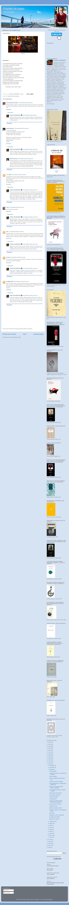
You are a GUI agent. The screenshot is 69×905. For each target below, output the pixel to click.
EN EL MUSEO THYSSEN (55, 804)
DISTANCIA (52, 813)
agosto (51, 823)
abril (50, 831)
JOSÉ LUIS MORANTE (15, 115)
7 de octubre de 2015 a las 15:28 (30, 217)
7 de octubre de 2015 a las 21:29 (30, 244)
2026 (49, 742)
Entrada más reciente (9, 334)
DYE (7, 231)
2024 (49, 746)
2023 (49, 748)
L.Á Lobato (9, 174)
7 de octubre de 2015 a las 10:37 (30, 189)
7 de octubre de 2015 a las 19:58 (16, 231)
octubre (51, 769)
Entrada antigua (38, 334)
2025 (49, 744)
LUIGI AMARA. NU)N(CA (54, 795)
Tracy (7, 207)
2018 (49, 758)
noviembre (51, 767)
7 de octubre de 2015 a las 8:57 (30, 115)
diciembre (51, 765)
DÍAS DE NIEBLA (53, 776)
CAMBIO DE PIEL (53, 806)
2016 (49, 761)
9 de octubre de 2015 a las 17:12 (21, 281)
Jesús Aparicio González (12, 102)
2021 (49, 752)
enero (50, 837)
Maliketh (37, 899)
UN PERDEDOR (53, 798)
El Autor (8, 257)
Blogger (51, 899)
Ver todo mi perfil (50, 103)
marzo (51, 833)
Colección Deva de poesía (13, 96)
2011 (49, 845)
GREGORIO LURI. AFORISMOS (56, 815)
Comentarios (6, 892)
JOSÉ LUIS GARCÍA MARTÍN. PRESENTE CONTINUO (56, 801)
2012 (49, 843)
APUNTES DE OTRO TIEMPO (56, 781)
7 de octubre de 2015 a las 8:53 (25, 102)
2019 (49, 756)
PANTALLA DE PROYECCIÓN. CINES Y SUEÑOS (56, 787)
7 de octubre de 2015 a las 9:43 (19, 174)
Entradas (6, 890)
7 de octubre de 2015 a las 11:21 (16, 207)
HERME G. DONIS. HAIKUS (55, 808)
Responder (8, 109)
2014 (49, 839)
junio (50, 827)
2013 (49, 841)
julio (50, 825)
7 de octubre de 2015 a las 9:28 (21, 128)
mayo (50, 829)
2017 (49, 760)
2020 (49, 754)
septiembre (52, 821)
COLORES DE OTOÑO (54, 817)
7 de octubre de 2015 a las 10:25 (30, 149)
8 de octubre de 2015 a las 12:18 (25, 158)
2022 (49, 750)
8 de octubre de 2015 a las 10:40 (18, 257)
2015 (49, 763)
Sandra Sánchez (10, 128)
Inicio (24, 334)
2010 (49, 847)
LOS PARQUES (52, 771)
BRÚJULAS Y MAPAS (54, 819)
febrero (51, 835)
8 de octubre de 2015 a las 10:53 (30, 268)
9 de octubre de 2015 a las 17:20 (30, 295)
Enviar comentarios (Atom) (15, 337)
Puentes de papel (13, 8)
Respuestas (10, 112)
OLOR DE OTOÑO (53, 796)
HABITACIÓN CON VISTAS (55, 793)
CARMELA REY (10, 281)
